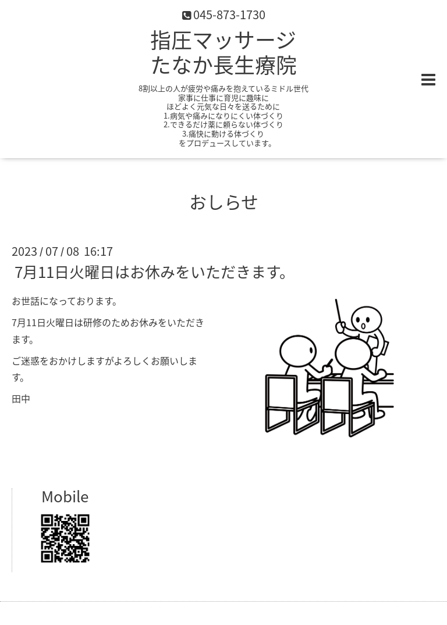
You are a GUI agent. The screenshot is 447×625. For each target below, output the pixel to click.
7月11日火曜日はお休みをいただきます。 (155, 271)
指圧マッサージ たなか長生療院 (223, 52)
